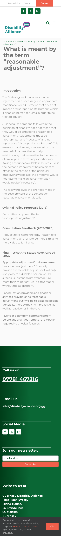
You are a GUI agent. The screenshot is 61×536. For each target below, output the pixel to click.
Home (6, 41)
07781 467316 (20, 379)
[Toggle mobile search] (47, 23)
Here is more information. (26, 526)
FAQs (13, 41)
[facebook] (5, 431)
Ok (52, 526)
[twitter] (11, 431)
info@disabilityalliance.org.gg (23, 406)
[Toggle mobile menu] (54, 23)
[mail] (18, 431)
